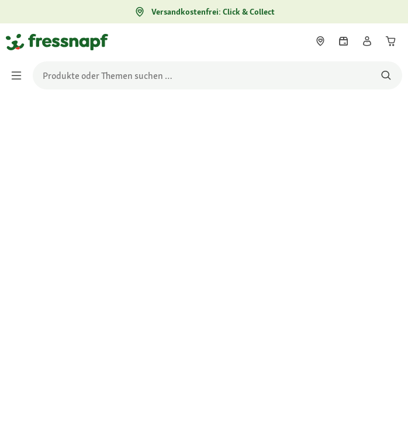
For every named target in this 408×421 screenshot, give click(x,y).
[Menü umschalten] (20, 75)
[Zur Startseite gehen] (19, 41)
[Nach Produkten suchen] (386, 75)
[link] (320, 41)
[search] (217, 75)
